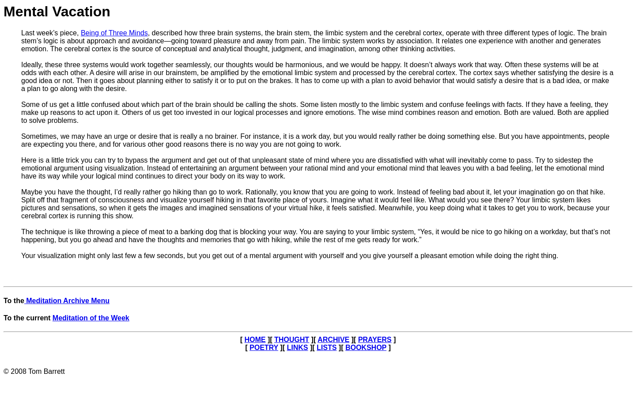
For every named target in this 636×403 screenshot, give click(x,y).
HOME (254, 339)
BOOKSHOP (365, 347)
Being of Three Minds (114, 33)
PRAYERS (375, 339)
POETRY (264, 347)
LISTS (327, 347)
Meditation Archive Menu (67, 300)
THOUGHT (291, 339)
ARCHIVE (333, 339)
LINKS (297, 347)
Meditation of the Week (91, 318)
